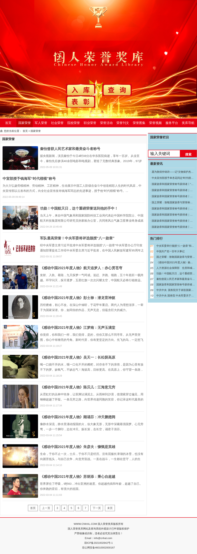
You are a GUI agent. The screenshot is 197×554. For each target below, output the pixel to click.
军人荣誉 (41, 123)
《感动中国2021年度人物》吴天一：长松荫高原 (77, 357)
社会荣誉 (57, 123)
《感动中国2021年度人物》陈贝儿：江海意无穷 (77, 387)
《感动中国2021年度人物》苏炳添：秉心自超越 (77, 477)
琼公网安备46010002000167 (98, 547)
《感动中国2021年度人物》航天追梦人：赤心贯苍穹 (81, 268)
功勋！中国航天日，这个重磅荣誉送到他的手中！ (79, 208)
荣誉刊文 (122, 123)
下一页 (97, 508)
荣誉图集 (139, 123)
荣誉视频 (155, 123)
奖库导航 (188, 123)
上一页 (46, 508)
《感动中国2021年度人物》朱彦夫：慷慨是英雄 (77, 447)
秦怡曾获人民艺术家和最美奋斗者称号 (70, 149)
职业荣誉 (90, 123)
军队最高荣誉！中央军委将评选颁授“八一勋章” (77, 238)
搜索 (188, 154)
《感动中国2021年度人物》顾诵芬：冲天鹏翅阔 (77, 417)
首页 (8, 123)
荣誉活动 (106, 123)
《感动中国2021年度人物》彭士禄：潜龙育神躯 (77, 298)
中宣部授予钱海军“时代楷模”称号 (29, 179)
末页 (110, 508)
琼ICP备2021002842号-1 (98, 542)
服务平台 (171, 123)
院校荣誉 (73, 123)
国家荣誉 (24, 123)
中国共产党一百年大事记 (170, 251)
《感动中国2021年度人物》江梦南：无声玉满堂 (77, 328)
